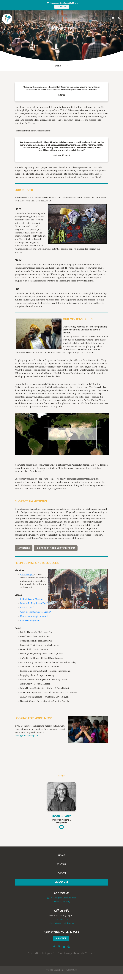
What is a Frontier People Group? (35, 612)
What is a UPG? (27, 607)
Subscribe (61, 938)
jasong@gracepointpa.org (27, 735)
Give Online (61, 882)
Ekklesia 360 (71, 970)
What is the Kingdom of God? (34, 603)
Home (61, 855)
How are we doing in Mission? (34, 616)
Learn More (23, 548)
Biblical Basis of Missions (31, 599)
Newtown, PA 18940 (61, 901)
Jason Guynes (61, 816)
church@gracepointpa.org (61, 923)
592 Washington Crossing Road (61, 898)
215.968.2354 (61, 919)
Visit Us (61, 864)
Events (61, 873)
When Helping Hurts (30, 620)
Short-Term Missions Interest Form (56, 548)
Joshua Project (27, 574)
